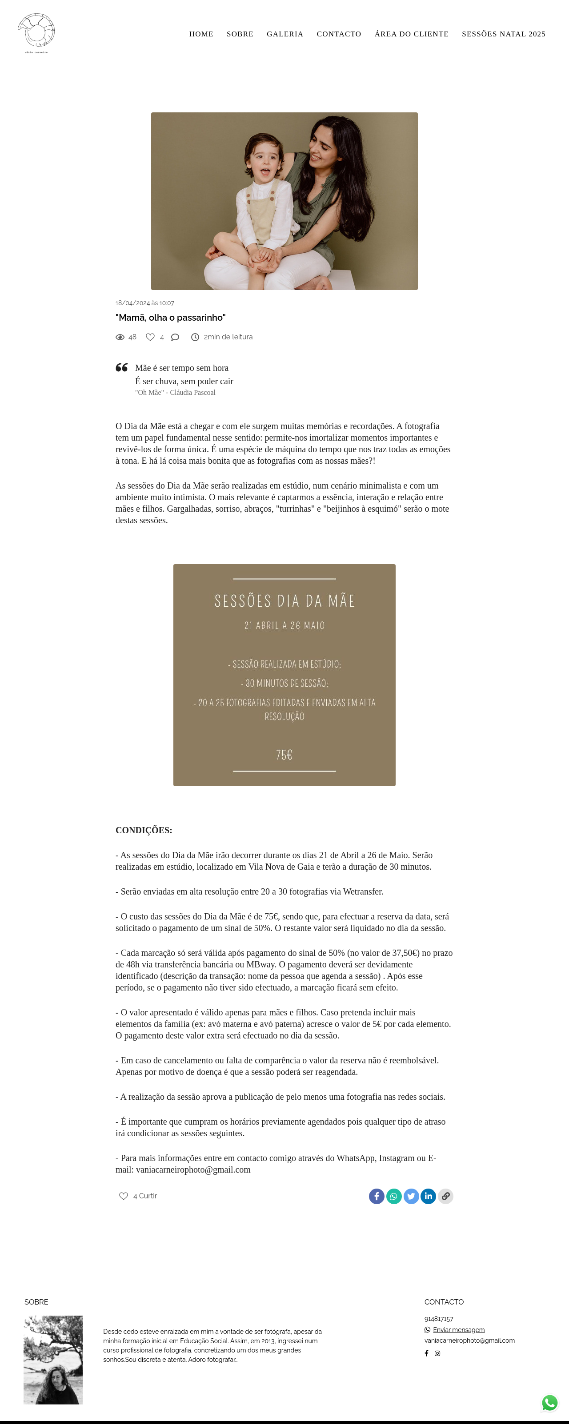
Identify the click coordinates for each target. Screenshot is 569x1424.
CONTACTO (339, 34)
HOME (201, 34)
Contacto (453, 1370)
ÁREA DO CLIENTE (412, 34)
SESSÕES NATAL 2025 (504, 34)
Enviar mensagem (459, 1318)
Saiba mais (132, 1369)
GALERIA (285, 34)
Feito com (284, 1416)
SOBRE (240, 34)
